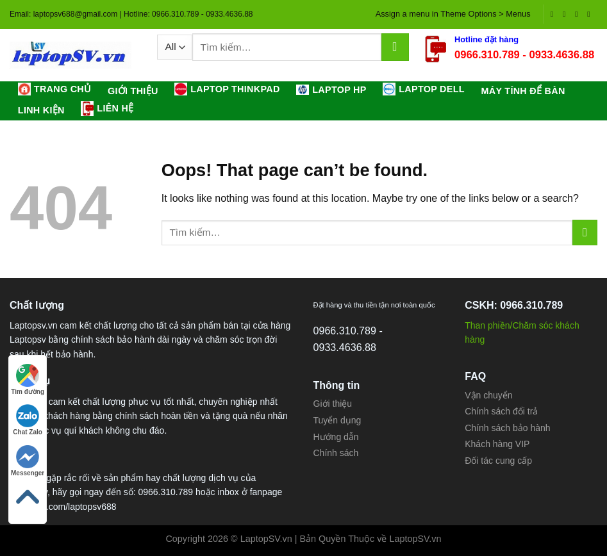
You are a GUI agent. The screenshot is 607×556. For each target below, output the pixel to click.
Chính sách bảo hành (507, 428)
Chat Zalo (27, 420)
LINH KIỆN (41, 110)
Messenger (27, 461)
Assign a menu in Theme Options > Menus (453, 14)
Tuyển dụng (337, 420)
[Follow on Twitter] (579, 14)
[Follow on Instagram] (566, 14)
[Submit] (395, 47)
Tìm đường (27, 379)
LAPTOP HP (331, 90)
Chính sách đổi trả (501, 411)
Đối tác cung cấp (498, 460)
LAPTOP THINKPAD (226, 89)
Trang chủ (55, 89)
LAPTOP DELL (424, 89)
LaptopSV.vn (415, 539)
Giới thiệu (133, 91)
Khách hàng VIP (497, 444)
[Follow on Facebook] (554, 14)
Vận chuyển (488, 395)
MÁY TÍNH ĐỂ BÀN (523, 91)
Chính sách (336, 453)
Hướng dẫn (336, 437)
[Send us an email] (591, 14)
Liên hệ (107, 108)
